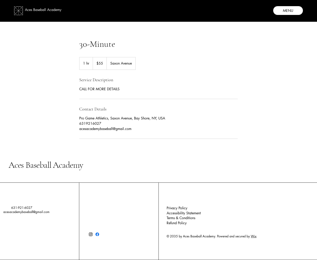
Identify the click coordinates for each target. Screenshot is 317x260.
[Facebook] (97, 234)
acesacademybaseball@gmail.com (26, 212)
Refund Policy (177, 223)
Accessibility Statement (184, 213)
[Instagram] (90, 234)
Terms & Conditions (181, 218)
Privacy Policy (177, 208)
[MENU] (288, 10)
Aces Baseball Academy (46, 165)
